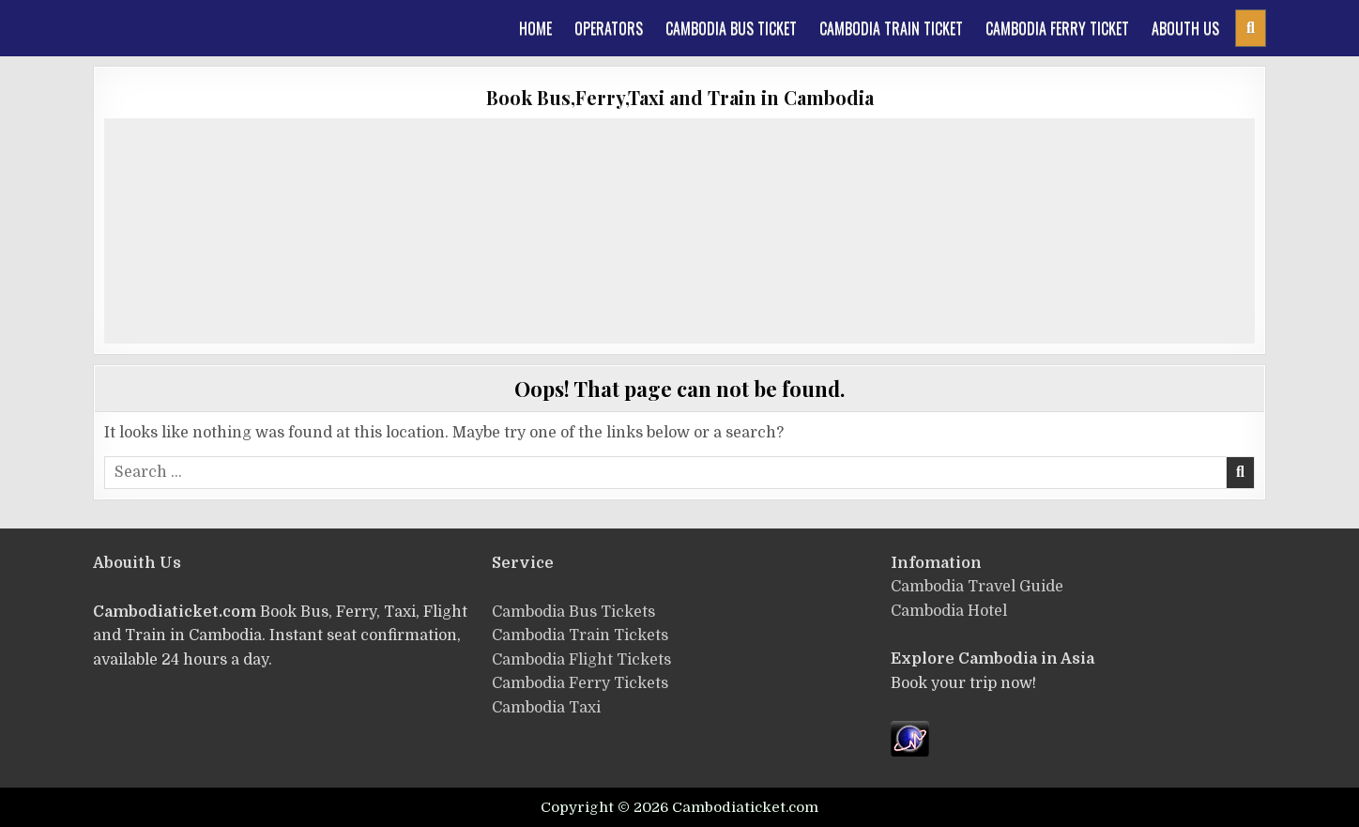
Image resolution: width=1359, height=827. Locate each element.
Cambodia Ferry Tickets (580, 683)
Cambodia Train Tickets (580, 635)
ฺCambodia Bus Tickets (573, 612)
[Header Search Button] (1250, 28)
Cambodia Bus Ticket (731, 28)
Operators (608, 28)
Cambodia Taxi (546, 707)
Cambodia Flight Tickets (581, 659)
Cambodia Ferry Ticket (1057, 28)
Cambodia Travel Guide (977, 586)
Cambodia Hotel (949, 611)
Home (535, 28)
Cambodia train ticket (891, 28)
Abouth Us (1185, 28)
